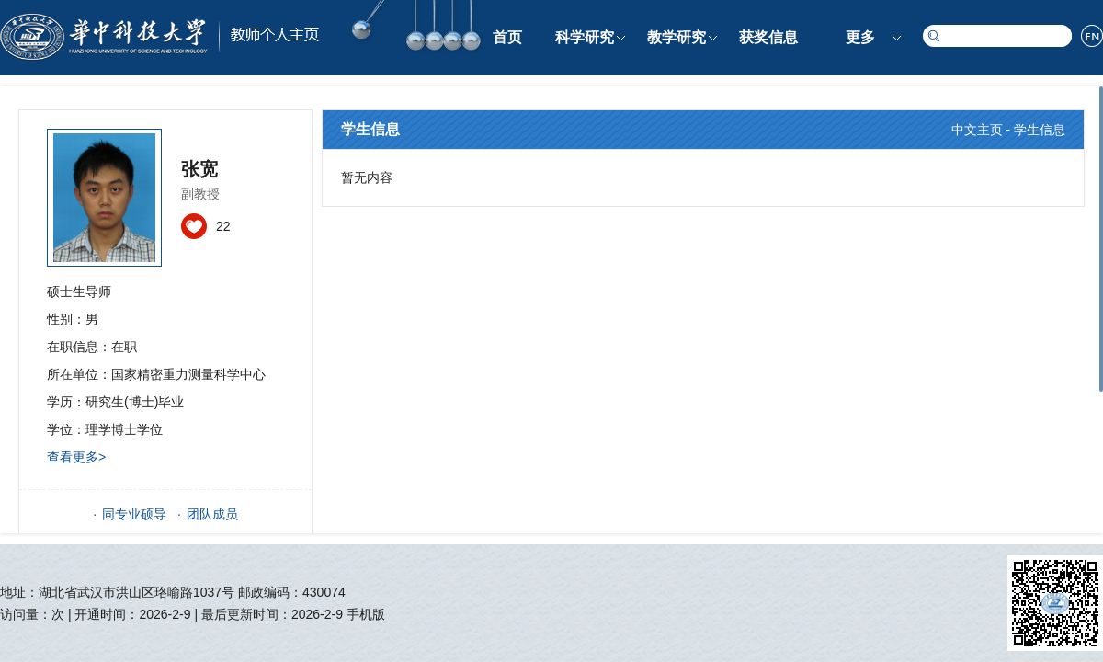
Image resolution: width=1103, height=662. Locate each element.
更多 (860, 37)
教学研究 (676, 37)
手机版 (366, 614)
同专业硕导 (134, 514)
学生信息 (1039, 129)
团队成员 (212, 514)
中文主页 (977, 129)
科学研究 (584, 37)
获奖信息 (768, 37)
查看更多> (76, 457)
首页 (507, 37)
